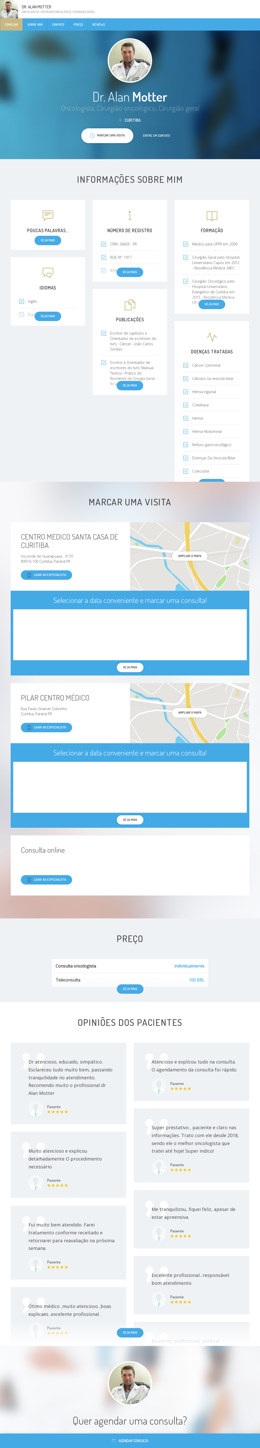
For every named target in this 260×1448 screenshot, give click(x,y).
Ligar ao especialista (46, 575)
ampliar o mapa (189, 556)
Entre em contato (156, 135)
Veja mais (130, 1332)
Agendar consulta (130, 1441)
